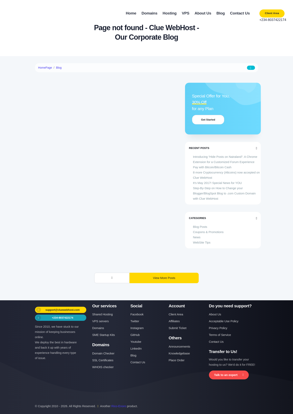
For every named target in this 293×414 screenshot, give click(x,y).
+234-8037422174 (272, 20)
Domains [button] (149, 13)
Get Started (210, 119)
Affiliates (174, 321)
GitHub (135, 335)
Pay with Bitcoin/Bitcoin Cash (212, 167)
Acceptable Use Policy (224, 321)
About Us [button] (202, 13)
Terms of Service (220, 335)
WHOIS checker (103, 367)
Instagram (137, 328)
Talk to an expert (229, 375)
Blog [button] (220, 13)
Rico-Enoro (118, 406)
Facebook (137, 314)
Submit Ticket (178, 328)
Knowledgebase (179, 353)
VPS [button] (185, 13)
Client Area (272, 13)
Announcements (179, 346)
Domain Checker (103, 353)
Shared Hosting (102, 314)
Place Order (177, 360)
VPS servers (100, 321)
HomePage (45, 67)
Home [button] (131, 13)
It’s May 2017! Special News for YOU (217, 183)
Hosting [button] (170, 13)
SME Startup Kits (103, 335)
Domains (98, 328)
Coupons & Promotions (208, 232)
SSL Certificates (102, 360)
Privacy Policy (218, 328)
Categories (223, 218)
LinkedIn (136, 348)
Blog (59, 67)
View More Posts (164, 278)
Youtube (136, 341)
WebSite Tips (202, 242)
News (196, 237)
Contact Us (138, 362)
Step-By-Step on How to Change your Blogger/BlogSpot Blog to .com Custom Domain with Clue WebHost (224, 193)
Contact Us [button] (240, 13)
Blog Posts (200, 226)
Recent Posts (223, 148)
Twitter (135, 321)
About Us (215, 314)
